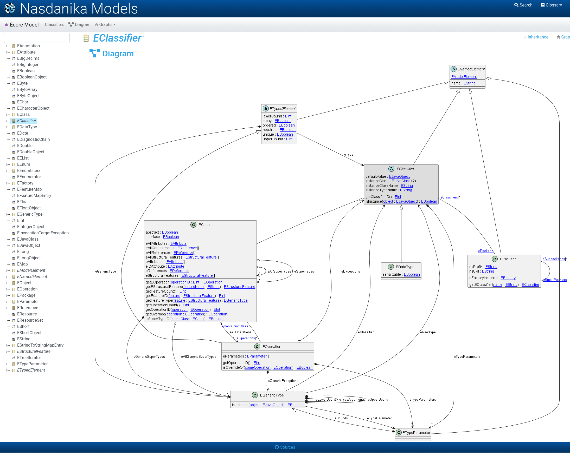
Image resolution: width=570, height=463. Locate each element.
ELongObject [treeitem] (25, 258)
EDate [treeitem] (19, 133)
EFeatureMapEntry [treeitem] (30, 196)
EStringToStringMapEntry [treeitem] (37, 345)
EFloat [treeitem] (19, 202)
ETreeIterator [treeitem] (25, 358)
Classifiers (54, 24)
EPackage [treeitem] (22, 295)
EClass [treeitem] (20, 114)
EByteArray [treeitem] (23, 90)
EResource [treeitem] (23, 314)
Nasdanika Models (71, 8)
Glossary (551, 5)
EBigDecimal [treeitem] (25, 58)
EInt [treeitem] (17, 220)
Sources (285, 447)
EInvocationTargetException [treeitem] (39, 233)
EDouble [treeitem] (21, 146)
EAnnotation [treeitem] (25, 46)
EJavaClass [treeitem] (24, 239)
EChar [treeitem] (19, 102)
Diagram (79, 24)
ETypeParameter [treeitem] (29, 364)
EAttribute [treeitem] (23, 52)
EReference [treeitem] (24, 308)
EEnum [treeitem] (20, 164)
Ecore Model (21, 25)
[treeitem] (23, 121)
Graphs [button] (103, 24)
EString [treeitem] (20, 339)
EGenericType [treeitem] (26, 214)
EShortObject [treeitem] (26, 333)
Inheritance (535, 37)
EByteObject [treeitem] (25, 96)
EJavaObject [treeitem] (25, 245)
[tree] (37, 208)
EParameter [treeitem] (24, 302)
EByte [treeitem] (19, 83)
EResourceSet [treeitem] (26, 320)
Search (523, 5)
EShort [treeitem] (20, 326)
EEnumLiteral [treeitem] (26, 171)
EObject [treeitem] (20, 283)
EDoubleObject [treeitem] (27, 152)
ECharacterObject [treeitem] (29, 108)
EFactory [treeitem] (21, 183)
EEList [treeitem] (19, 158)
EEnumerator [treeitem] (25, 177)
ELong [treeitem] (19, 252)
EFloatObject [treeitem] (25, 208)
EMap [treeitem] (19, 264)
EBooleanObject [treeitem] (28, 77)
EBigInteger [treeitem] (24, 65)
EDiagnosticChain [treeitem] (30, 139)
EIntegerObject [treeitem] (27, 227)
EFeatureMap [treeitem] (26, 189)
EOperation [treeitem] (23, 289)
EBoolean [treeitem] (22, 71)
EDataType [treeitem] (23, 127)
